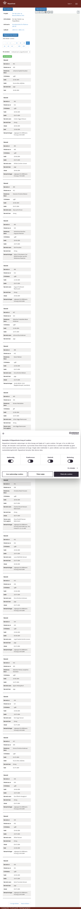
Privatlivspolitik (14, 908)
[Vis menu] (76, 3)
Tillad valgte (40, 474)
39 (20, 43)
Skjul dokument (40, 9)
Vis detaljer (71, 468)
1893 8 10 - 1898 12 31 (18, 30)
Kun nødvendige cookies (14, 474)
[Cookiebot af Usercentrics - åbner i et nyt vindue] (70, 433)
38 (16, 43)
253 (19, 46)
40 (24, 43)
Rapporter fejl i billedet (10, 35)
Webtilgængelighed (24, 908)
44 (12, 46)
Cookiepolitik (5, 908)
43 (8, 46)
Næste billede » (25, 904)
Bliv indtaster (8, 9)
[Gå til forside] (10, 4)
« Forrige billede (14, 904)
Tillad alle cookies (66, 474)
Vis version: (6, 52)
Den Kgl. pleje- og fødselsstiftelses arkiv (18, 14)
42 (4, 46)
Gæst (69, 4)
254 (24, 46)
